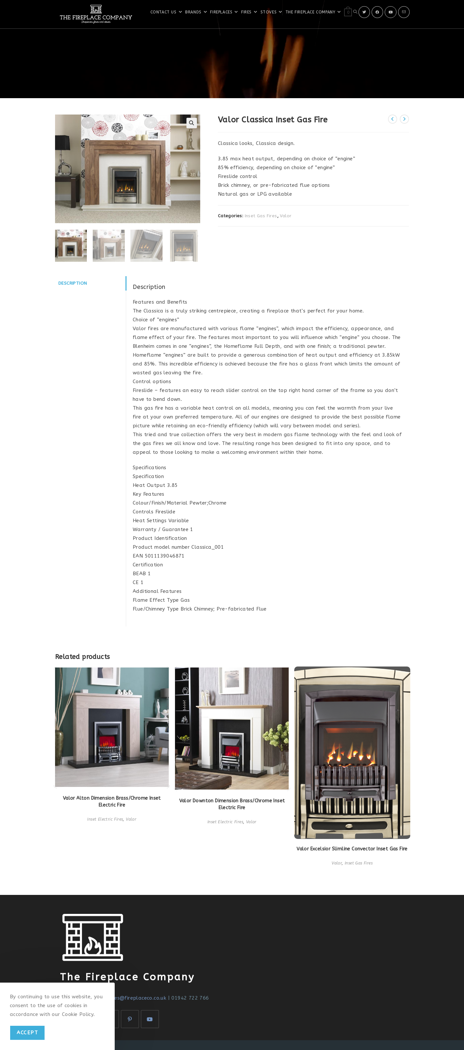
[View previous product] (392, 119)
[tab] (90, 283)
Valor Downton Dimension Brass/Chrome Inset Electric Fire (232, 804)
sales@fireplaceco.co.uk (136, 998)
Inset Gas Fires (261, 215)
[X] (364, 12)
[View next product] (404, 119)
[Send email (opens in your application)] (404, 12)
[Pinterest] (130, 1019)
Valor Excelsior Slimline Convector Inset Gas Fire (352, 849)
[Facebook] (377, 12)
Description (72, 283)
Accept (27, 1033)
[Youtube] (390, 12)
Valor (285, 215)
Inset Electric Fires (105, 819)
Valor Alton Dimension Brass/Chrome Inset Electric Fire (112, 801)
